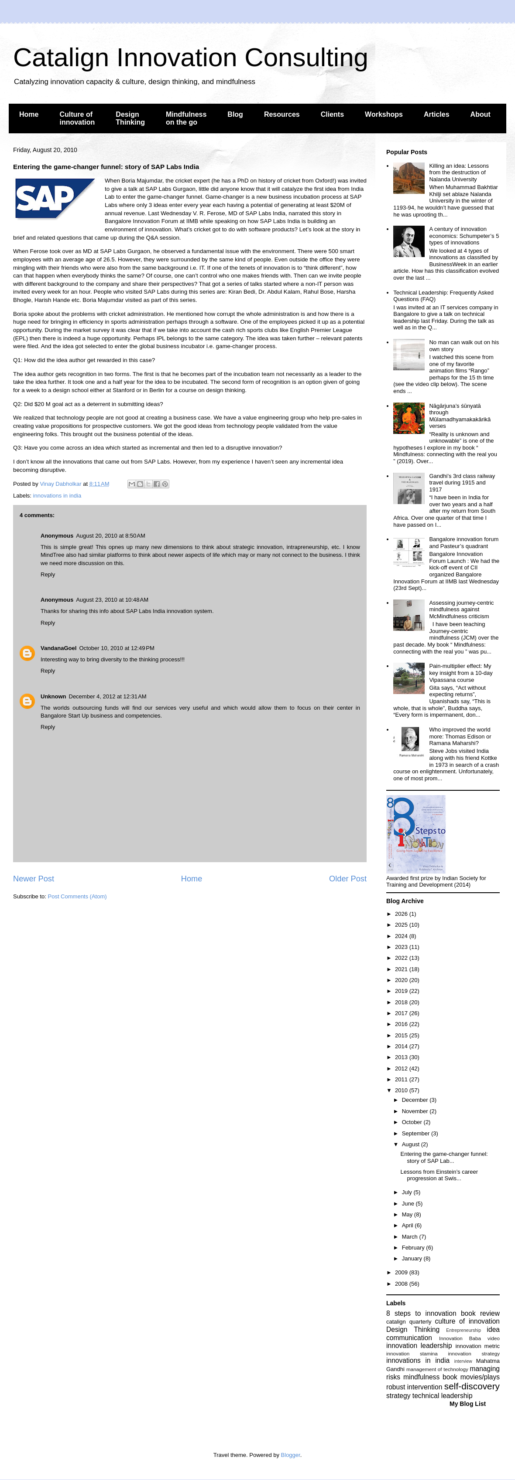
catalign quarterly (408, 1321)
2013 (402, 1057)
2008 (402, 1283)
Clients (332, 114)
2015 (402, 1035)
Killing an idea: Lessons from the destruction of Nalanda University (459, 173)
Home (28, 114)
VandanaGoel (58, 648)
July (408, 1192)
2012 (402, 1068)
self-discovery (472, 1386)
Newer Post (33, 878)
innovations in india (57, 495)
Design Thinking (130, 118)
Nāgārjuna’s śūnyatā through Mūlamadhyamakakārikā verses (460, 416)
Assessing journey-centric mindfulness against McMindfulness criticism (461, 609)
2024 (402, 936)
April (408, 1225)
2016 (402, 1024)
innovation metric (477, 1346)
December (416, 1100)
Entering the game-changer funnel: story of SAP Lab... (444, 1157)
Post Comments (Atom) (77, 896)
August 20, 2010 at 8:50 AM (110, 535)
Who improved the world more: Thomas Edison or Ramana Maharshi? (460, 736)
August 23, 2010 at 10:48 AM (112, 599)
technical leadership (442, 1395)
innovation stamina (412, 1353)
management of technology (437, 1369)
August (411, 1144)
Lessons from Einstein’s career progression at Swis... (439, 1175)
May (408, 1214)
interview (463, 1361)
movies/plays (480, 1377)
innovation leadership (419, 1345)
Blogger (290, 1455)
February (414, 1247)
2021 (402, 969)
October (413, 1122)
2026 (402, 914)
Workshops (384, 114)
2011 (402, 1079)
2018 (402, 1002)
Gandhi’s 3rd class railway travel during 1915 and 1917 (462, 483)
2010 (402, 1090)
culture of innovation (467, 1321)
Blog (235, 114)
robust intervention (414, 1387)
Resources (282, 114)
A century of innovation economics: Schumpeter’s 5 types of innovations (464, 236)
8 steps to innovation (421, 1313)
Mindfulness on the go (186, 118)
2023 (402, 947)
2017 (402, 1013)
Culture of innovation (77, 118)
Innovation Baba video (469, 1338)
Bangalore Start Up (65, 715)
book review (480, 1313)
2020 (402, 980)
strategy (398, 1395)
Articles (437, 114)
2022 (402, 958)
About (480, 114)
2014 (402, 1046)
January (413, 1258)
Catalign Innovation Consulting (190, 57)
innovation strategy (474, 1353)
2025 (402, 924)
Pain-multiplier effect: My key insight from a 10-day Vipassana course (460, 673)
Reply (48, 574)
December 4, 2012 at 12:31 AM (108, 696)
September (416, 1133)
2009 (402, 1272)
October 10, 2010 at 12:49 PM (116, 648)
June (409, 1203)
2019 (402, 991)
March (410, 1236)
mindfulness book (430, 1377)
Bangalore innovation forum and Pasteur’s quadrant (463, 542)
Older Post (348, 878)
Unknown (53, 696)
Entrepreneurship (463, 1330)
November (416, 1111)
